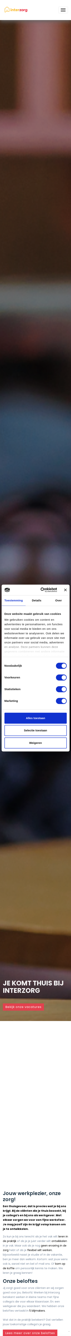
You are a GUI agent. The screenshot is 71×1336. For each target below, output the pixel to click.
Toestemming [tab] (13, 600)
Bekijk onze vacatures (23, 1007)
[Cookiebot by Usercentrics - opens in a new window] (42, 589)
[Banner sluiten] (65, 590)
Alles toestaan (35, 718)
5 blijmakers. (37, 1311)
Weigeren (35, 742)
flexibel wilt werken (39, 1250)
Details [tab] (36, 600)
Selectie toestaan (35, 730)
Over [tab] (58, 600)
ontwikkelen (59, 1241)
